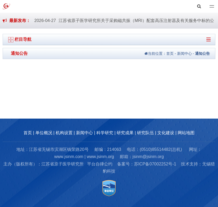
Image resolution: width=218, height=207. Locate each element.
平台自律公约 (99, 164)
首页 (170, 53)
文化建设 (165, 132)
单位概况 (43, 132)
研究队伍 (145, 132)
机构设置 (64, 132)
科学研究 (104, 132)
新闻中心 (184, 53)
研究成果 (125, 132)
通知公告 (202, 53)
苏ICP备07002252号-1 (155, 164)
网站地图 (186, 132)
